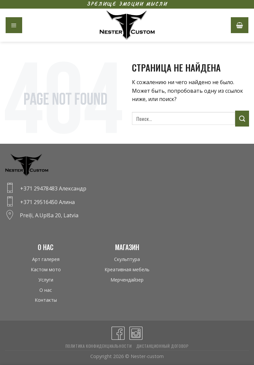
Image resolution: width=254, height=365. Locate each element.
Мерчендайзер (127, 280)
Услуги (45, 280)
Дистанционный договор (162, 346)
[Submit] (242, 119)
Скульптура (127, 259)
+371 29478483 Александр (53, 188)
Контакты (46, 300)
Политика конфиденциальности (98, 346)
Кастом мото (46, 269)
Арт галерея (46, 259)
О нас (45, 290)
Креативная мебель (127, 269)
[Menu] (14, 25)
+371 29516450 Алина (47, 202)
